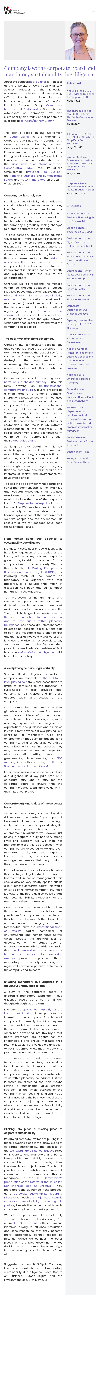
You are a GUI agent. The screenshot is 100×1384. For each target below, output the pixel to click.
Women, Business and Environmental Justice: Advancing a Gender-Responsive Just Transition (80, 163)
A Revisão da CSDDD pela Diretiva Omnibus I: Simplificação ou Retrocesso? (80, 138)
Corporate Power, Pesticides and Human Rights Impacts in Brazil (80, 186)
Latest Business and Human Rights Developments (78, 338)
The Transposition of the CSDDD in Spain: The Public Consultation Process (80, 115)
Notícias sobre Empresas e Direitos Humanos (78, 378)
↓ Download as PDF (17, 1288)
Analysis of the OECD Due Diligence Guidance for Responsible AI (80, 94)
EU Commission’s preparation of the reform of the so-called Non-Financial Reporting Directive (33, 1182)
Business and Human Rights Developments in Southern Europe (80, 274)
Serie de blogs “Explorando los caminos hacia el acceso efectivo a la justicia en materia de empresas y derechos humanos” (79, 419)
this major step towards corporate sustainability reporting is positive (33, 1201)
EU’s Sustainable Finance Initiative (32, 1151)
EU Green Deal (25, 1223)
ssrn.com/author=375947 (37, 121)
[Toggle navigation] (93, 10)
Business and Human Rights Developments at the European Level (79, 242)
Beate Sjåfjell (37, 82)
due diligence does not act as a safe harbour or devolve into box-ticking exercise (33, 954)
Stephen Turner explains (34, 503)
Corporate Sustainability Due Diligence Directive (77, 309)
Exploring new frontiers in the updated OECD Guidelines (80, 324)
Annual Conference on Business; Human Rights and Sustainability (80, 217)
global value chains (23, 440)
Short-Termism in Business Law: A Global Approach (80, 441)
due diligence (36, 652)
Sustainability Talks (78, 451)
